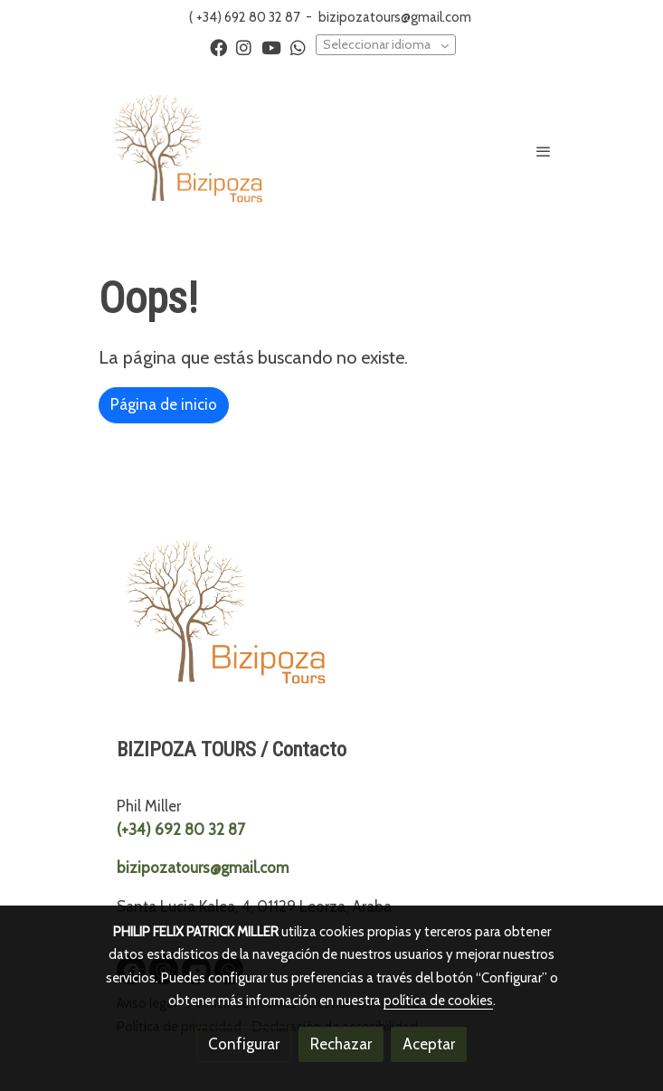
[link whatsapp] (298, 46)
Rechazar (341, 1044)
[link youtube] (271, 46)
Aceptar (429, 1044)
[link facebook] (218, 46)
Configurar (243, 1044)
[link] (187, 150)
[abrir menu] (544, 151)
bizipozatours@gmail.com (394, 17)
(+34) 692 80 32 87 (181, 830)
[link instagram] (243, 46)
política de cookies (438, 1000)
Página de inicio (163, 404)
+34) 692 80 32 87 (247, 17)
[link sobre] (332, 619)
